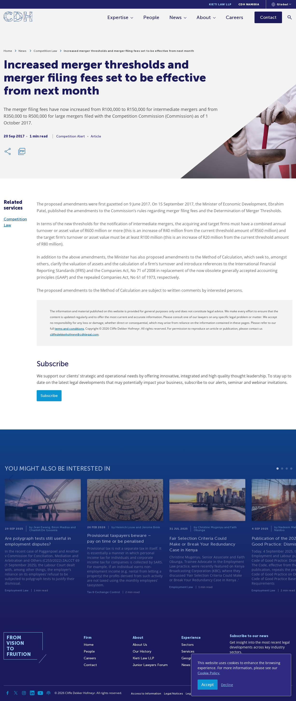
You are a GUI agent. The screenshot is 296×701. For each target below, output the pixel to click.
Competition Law (45, 53)
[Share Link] (8, 153)
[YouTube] (40, 693)
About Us (140, 645)
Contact (90, 665)
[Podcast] (48, 693)
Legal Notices (173, 693)
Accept (207, 684)
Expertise (118, 17)
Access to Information (146, 693)
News (176, 17)
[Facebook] (7, 693)
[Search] (290, 17)
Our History (142, 651)
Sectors (187, 645)
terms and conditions (69, 328)
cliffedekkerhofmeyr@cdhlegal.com (74, 334)
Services (187, 651)
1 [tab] (277, 485)
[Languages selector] (281, 4)
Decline (227, 684)
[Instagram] (24, 693)
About (204, 17)
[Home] (18, 17)
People (151, 17)
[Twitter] (16, 693)
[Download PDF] (22, 153)
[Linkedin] (32, 693)
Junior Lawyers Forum (150, 665)
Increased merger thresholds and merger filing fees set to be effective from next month (129, 53)
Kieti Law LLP (220, 4)
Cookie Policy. (209, 673)
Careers (234, 17)
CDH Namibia (248, 4)
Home (8, 53)
